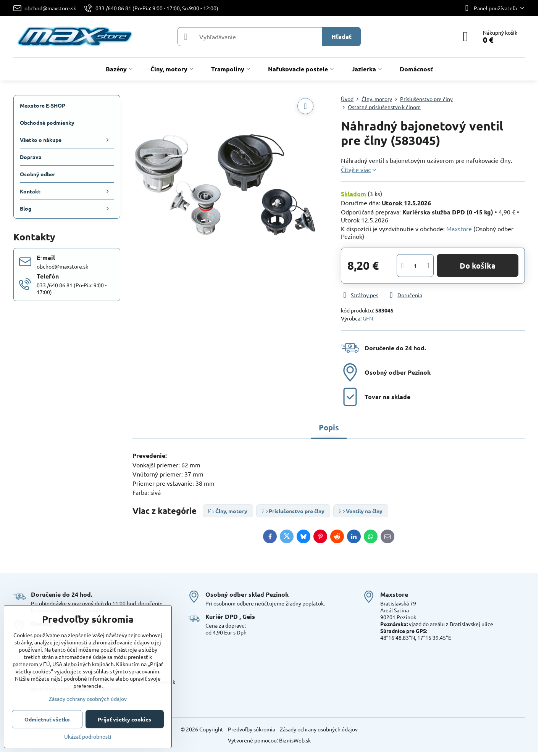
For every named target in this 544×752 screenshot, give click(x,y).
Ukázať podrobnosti (87, 736)
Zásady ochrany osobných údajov (319, 729)
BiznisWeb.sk (295, 740)
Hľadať (341, 36)
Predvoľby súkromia (251, 729)
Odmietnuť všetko (47, 719)
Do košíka (478, 266)
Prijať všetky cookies (124, 719)
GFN (368, 318)
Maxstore (459, 228)
